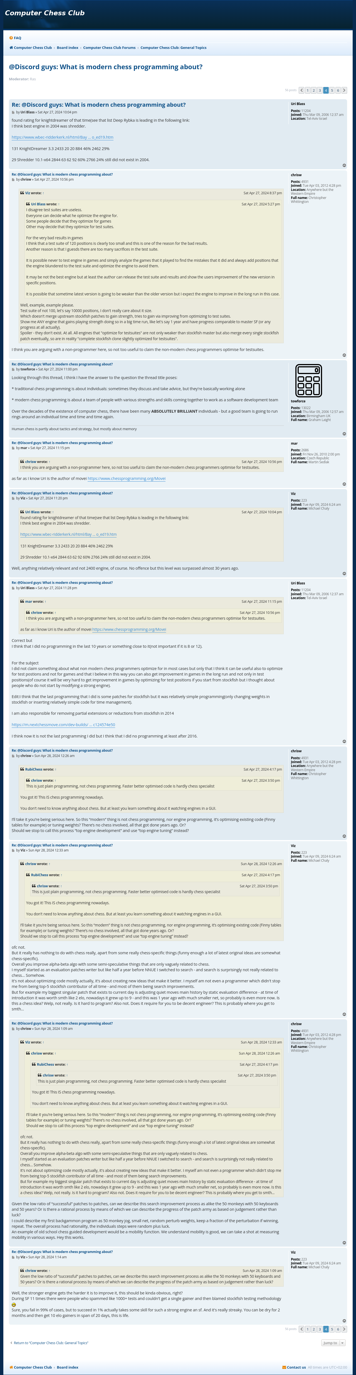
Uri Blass (38, 204)
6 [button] (338, 90)
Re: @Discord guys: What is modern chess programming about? (99, 104)
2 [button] (314, 90)
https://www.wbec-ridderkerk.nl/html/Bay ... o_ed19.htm (62, 137)
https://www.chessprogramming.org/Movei (126, 478)
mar (28, 601)
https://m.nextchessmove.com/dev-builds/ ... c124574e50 (63, 724)
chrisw (30, 461)
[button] (301, 90)
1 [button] (308, 90)
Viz (27, 193)
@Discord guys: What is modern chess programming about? (105, 66)
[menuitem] (15, 38)
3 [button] (320, 90)
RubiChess (33, 769)
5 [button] (332, 90)
